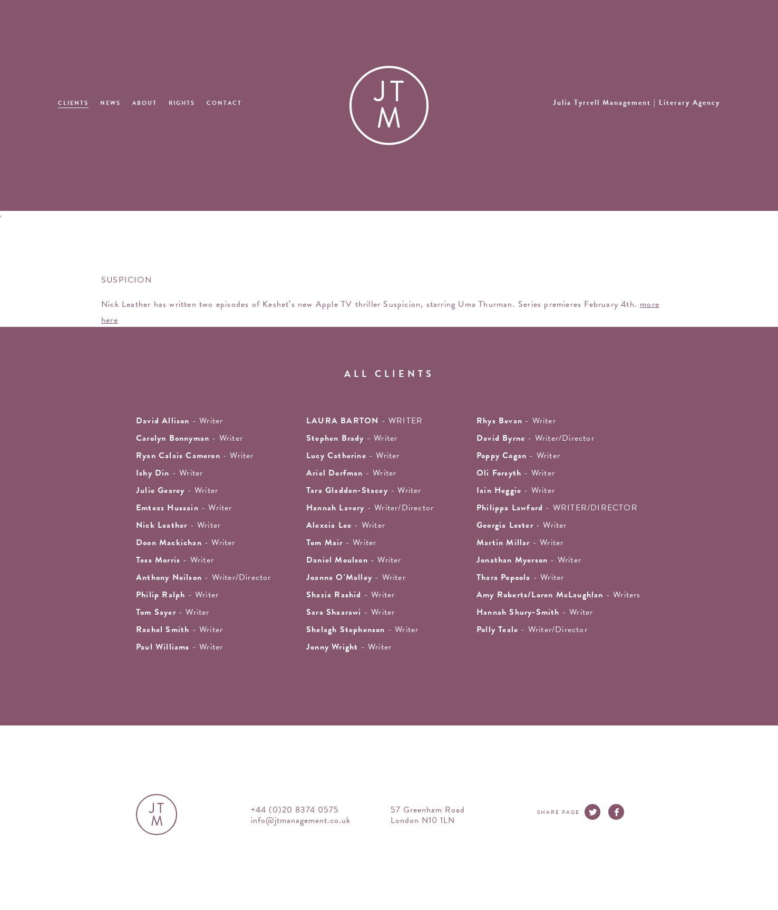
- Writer (195, 455)
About (144, 103)
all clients (389, 373)
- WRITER (364, 420)
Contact (224, 103)
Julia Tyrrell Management (636, 102)
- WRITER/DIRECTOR (557, 507)
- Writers (558, 594)
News (110, 103)
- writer (179, 420)
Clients (73, 103)
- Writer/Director (535, 438)
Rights (182, 103)
